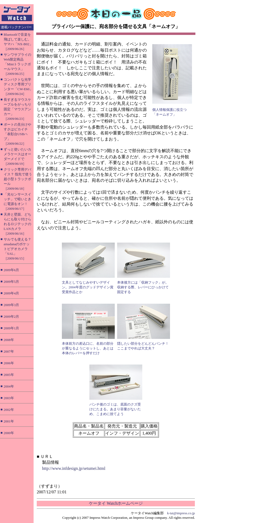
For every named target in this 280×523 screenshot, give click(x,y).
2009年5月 (11, 282)
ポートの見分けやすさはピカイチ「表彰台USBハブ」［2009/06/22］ (17, 133)
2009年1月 (11, 328)
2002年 (9, 410)
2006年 (9, 363)
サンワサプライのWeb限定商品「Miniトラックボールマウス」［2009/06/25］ (17, 64)
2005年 (9, 375)
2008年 (9, 340)
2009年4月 (11, 293)
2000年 (9, 433)
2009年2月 (11, 317)
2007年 (9, 351)
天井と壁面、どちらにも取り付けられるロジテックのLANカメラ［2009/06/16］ (17, 223)
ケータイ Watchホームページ (116, 503)
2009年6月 (11, 270)
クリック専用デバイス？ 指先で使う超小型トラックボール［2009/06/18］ (18, 178)
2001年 (9, 421)
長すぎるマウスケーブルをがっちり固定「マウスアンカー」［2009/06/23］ (17, 109)
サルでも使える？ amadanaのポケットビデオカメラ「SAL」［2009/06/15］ (17, 248)
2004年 (9, 386)
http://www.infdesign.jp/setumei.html (73, 468)
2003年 (9, 398)
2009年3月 (11, 305)
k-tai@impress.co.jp (181, 513)
